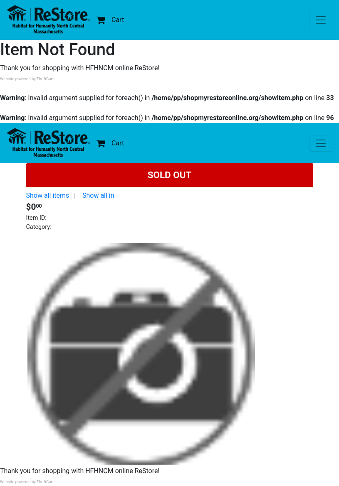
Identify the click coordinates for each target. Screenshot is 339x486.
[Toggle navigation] (320, 20)
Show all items (47, 195)
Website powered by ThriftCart (27, 78)
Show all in (98, 195)
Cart (110, 20)
